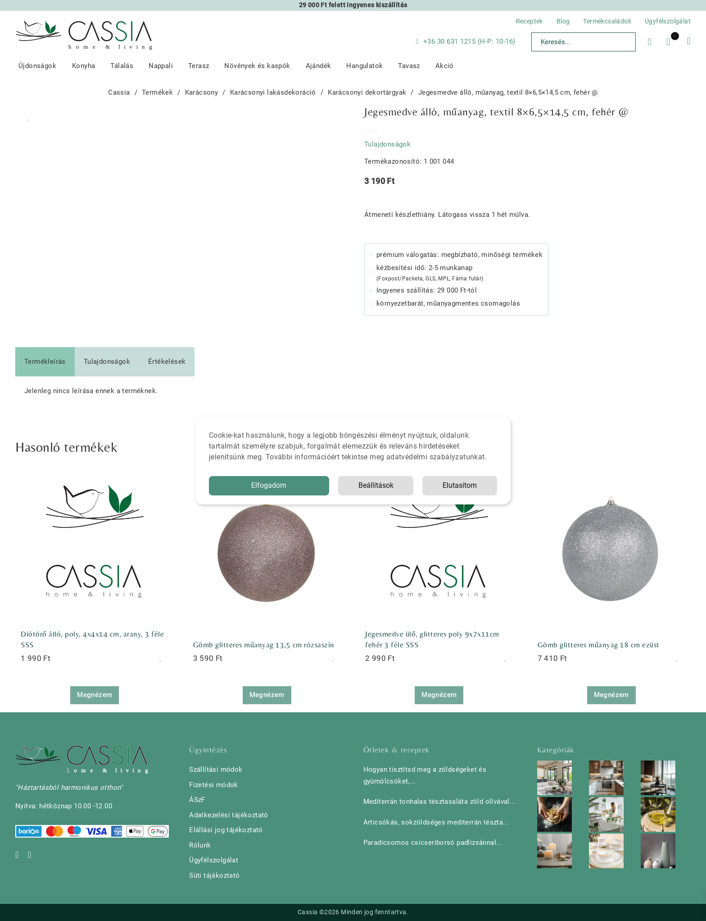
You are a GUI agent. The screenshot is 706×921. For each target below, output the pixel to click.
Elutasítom (460, 485)
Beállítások (376, 485)
